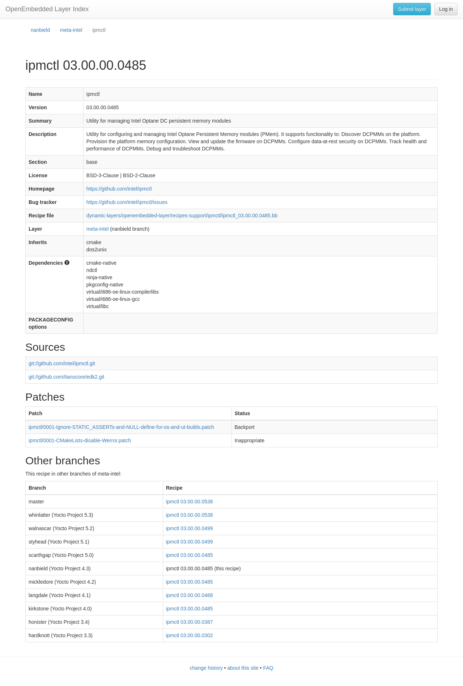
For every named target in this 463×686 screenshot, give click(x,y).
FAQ (268, 668)
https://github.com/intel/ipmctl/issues (126, 202)
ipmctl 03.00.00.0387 (189, 622)
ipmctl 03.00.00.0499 (189, 528)
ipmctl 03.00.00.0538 (189, 501)
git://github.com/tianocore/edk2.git (66, 377)
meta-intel (71, 30)
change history (206, 668)
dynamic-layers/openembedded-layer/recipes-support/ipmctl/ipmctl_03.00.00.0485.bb (181, 215)
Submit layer (412, 9)
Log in (446, 9)
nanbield (40, 30)
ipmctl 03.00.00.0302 (189, 635)
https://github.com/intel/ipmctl (119, 189)
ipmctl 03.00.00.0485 (189, 555)
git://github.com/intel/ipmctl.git (62, 363)
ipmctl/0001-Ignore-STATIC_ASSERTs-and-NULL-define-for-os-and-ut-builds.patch (121, 427)
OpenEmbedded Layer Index (47, 9)
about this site (242, 668)
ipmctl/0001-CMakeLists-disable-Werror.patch (80, 440)
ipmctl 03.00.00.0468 (189, 595)
